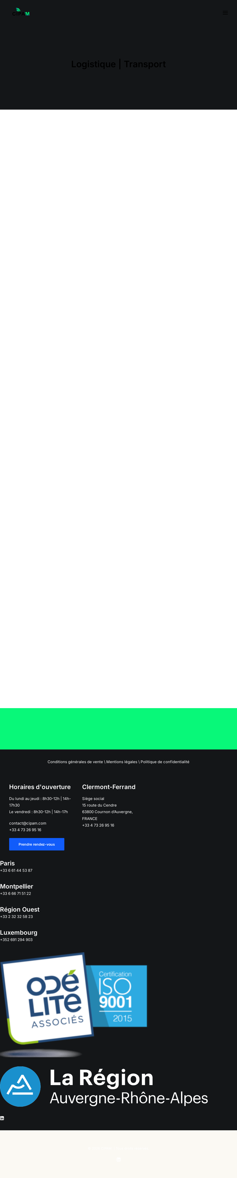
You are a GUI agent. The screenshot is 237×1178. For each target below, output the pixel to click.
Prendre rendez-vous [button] (37, 844)
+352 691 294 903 (16, 939)
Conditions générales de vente (75, 761)
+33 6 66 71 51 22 (15, 893)
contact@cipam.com (27, 823)
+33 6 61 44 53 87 (16, 870)
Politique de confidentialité (165, 761)
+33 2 (16, 916)
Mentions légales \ (123, 761)
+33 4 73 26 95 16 (25, 829)
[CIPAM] (21, 12)
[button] (225, 12)
